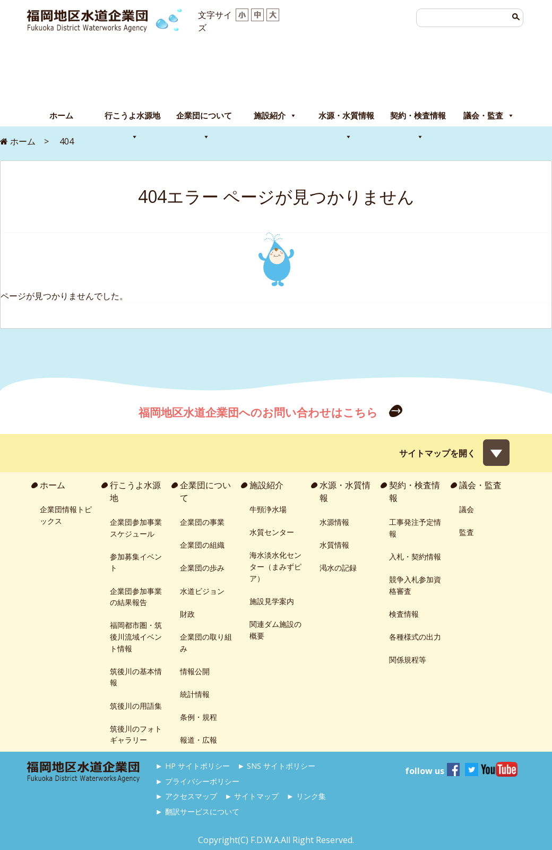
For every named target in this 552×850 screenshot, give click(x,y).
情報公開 (195, 671)
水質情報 (334, 545)
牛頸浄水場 (268, 509)
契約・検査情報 (418, 118)
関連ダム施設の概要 (275, 630)
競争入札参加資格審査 (415, 585)
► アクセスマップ (186, 796)
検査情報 (404, 614)
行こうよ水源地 (132, 118)
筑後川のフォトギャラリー (136, 734)
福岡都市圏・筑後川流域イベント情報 (136, 636)
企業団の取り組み (206, 642)
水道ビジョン (202, 591)
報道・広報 (198, 740)
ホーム (61, 115)
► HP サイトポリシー (193, 766)
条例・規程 (198, 717)
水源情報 (334, 522)
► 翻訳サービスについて (197, 811)
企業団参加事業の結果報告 (136, 597)
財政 (187, 614)
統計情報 (195, 694)
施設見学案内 (271, 601)
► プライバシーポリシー (197, 781)
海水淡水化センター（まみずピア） (275, 566)
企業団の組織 (202, 545)
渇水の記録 (338, 568)
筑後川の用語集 (136, 706)
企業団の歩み (202, 568)
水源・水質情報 (346, 118)
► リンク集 (306, 796)
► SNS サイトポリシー (276, 766)
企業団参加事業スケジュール (136, 528)
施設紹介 (275, 115)
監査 (466, 532)
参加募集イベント (136, 562)
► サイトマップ (252, 796)
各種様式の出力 (415, 637)
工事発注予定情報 (415, 528)
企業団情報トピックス (66, 515)
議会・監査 (488, 115)
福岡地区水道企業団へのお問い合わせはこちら (260, 412)
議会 (466, 509)
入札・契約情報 (415, 556)
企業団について (204, 118)
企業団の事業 (202, 522)
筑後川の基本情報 (136, 677)
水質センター (271, 532)
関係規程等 (407, 659)
